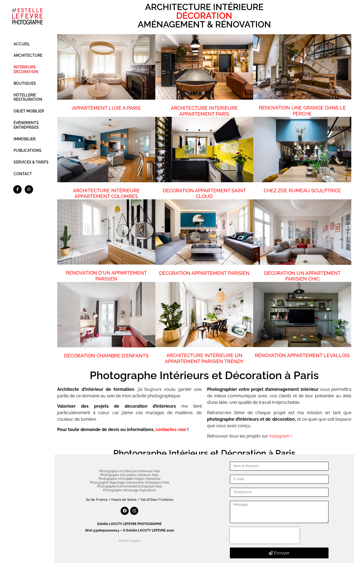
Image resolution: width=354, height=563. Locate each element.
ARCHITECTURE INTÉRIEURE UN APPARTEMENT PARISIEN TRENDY (204, 358)
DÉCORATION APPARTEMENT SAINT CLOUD (204, 193)
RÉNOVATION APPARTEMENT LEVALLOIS (302, 355)
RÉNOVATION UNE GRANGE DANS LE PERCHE (302, 111)
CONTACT (23, 174)
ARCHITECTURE (28, 55)
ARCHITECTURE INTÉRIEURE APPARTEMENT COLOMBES (106, 193)
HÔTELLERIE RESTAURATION (28, 97)
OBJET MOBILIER (29, 111)
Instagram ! (280, 436)
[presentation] (264, 535)
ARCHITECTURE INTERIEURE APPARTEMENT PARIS (204, 111)
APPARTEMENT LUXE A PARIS (106, 108)
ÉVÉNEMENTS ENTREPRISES (26, 125)
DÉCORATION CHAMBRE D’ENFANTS (106, 355)
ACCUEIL (22, 44)
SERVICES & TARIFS (31, 162)
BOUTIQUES (25, 83)
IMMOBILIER (25, 139)
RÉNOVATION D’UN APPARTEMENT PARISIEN (106, 276)
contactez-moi (171, 429)
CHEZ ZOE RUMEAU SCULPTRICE (302, 190)
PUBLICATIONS (27, 150)
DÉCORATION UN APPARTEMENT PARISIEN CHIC (302, 276)
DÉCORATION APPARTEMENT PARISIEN (204, 273)
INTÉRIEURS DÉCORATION (26, 69)
